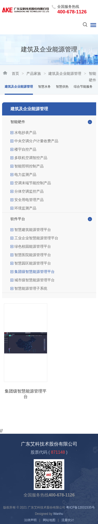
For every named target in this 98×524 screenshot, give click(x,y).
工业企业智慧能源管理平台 (36, 238)
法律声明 (30, 520)
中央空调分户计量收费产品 (36, 141)
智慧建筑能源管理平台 (32, 229)
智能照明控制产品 (29, 166)
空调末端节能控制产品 (32, 183)
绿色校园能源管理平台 (32, 246)
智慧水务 (44, 86)
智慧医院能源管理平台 (32, 255)
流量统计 (67, 520)
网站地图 (49, 520)
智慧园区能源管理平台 (32, 263)
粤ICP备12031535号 (80, 507)
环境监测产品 (25, 208)
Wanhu (58, 514)
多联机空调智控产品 (30, 158)
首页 (15, 73)
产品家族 (33, 73)
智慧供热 (62, 86)
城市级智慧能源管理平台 (34, 280)
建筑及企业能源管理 (64, 73)
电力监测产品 (25, 174)
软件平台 (17, 219)
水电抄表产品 (25, 132)
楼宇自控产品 (25, 149)
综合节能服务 (83, 86)
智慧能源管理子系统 (30, 288)
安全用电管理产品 (29, 200)
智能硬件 (17, 122)
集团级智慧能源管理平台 (34, 271)
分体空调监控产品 (29, 191)
